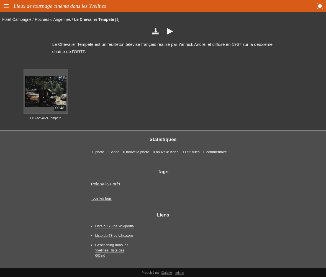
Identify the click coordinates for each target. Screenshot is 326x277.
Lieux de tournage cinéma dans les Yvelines (60, 6)
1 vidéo (113, 152)
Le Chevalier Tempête (94, 19)
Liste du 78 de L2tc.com (114, 235)
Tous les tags (101, 198)
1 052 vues (191, 152)
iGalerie (166, 272)
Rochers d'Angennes (53, 19)
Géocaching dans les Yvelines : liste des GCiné (112, 250)
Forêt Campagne (17, 19)
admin (179, 272)
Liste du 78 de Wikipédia (114, 226)
